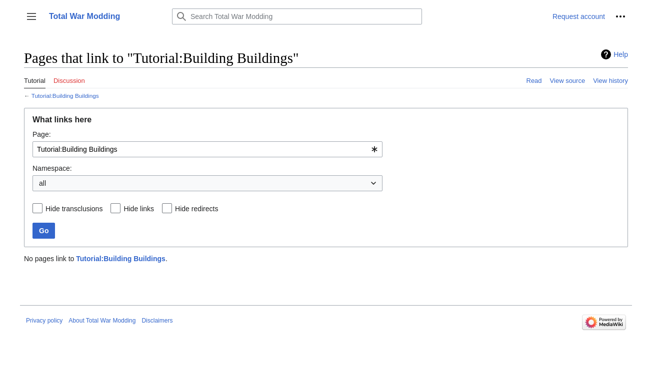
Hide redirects (196, 209)
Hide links (139, 209)
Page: (41, 134)
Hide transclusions (74, 209)
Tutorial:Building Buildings (65, 95)
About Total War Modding (102, 320)
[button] (31, 16)
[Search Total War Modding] (297, 16)
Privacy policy (44, 320)
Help (621, 54)
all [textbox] (42, 183)
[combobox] (207, 149)
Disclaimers (157, 320)
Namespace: (52, 168)
